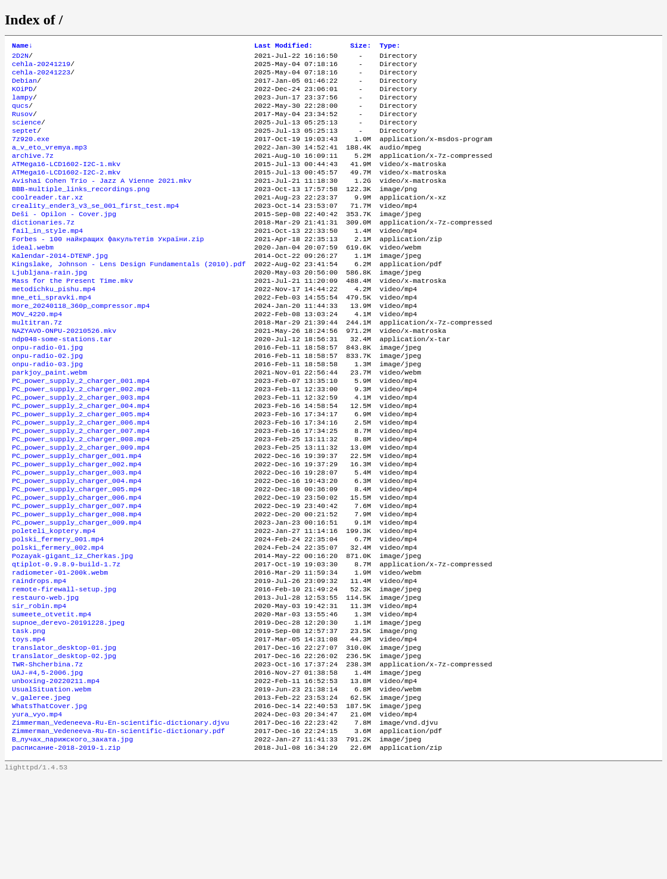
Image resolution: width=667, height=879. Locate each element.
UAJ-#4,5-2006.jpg (47, 763)
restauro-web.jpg (45, 677)
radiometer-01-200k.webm (60, 648)
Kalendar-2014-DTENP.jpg (60, 286)
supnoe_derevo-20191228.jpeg (68, 705)
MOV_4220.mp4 (37, 353)
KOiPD (22, 96)
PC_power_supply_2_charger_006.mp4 (80, 477)
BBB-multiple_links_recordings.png (80, 210)
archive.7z (33, 172)
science (26, 134)
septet (24, 143)
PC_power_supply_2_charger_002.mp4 (80, 439)
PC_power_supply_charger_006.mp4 (76, 563)
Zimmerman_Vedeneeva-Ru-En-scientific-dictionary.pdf (118, 829)
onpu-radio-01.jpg (47, 391)
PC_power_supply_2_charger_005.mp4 (80, 467)
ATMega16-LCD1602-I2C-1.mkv (66, 181)
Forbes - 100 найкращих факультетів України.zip (108, 267)
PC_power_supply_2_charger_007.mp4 (80, 486)
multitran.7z (37, 362)
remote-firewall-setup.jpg (64, 667)
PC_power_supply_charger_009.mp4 (76, 591)
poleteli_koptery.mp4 (53, 601)
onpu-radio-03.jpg (47, 410)
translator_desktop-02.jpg (64, 744)
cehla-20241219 (41, 67)
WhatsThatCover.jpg (49, 801)
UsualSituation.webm (51, 782)
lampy (22, 105)
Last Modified (283, 46)
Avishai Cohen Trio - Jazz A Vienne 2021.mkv (102, 200)
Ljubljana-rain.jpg (49, 305)
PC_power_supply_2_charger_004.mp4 (80, 458)
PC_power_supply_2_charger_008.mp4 (80, 496)
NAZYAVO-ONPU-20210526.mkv (64, 372)
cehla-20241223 (41, 77)
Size (360, 46)
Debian (24, 86)
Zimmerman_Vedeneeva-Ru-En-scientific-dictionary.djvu (120, 820)
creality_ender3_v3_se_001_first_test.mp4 (95, 229)
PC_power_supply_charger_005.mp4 (76, 553)
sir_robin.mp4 (39, 686)
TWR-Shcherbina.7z (47, 753)
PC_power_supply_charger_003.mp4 (76, 534)
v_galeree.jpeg (41, 791)
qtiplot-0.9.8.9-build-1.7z (66, 639)
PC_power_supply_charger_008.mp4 (76, 582)
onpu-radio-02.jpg (47, 401)
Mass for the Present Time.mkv (72, 315)
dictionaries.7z (43, 248)
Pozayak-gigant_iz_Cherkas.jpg (72, 629)
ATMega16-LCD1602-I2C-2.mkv (66, 191)
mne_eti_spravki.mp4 (51, 334)
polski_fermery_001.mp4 (58, 610)
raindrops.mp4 (39, 658)
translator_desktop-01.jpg (64, 734)
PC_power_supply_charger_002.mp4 (76, 524)
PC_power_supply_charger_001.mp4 (76, 515)
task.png (28, 715)
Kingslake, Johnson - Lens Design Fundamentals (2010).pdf (129, 296)
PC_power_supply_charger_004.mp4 (76, 543)
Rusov (22, 124)
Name (22, 46)
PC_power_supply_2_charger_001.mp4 (80, 429)
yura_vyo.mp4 (37, 810)
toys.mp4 (28, 725)
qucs (20, 115)
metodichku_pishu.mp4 (53, 324)
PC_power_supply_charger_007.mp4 (76, 572)
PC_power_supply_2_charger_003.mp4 (80, 448)
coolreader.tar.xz (47, 220)
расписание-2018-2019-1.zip (66, 848)
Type (389, 46)
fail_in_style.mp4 (47, 258)
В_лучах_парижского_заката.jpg (72, 839)
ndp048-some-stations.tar (62, 381)
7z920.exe (30, 153)
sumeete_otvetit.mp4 (51, 696)
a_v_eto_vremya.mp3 (49, 162)
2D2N (20, 58)
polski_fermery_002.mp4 (58, 620)
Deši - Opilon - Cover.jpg (64, 239)
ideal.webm (33, 277)
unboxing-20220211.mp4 (55, 772)
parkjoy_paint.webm (49, 420)
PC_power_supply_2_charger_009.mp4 (80, 505)
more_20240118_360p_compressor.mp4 (80, 343)
